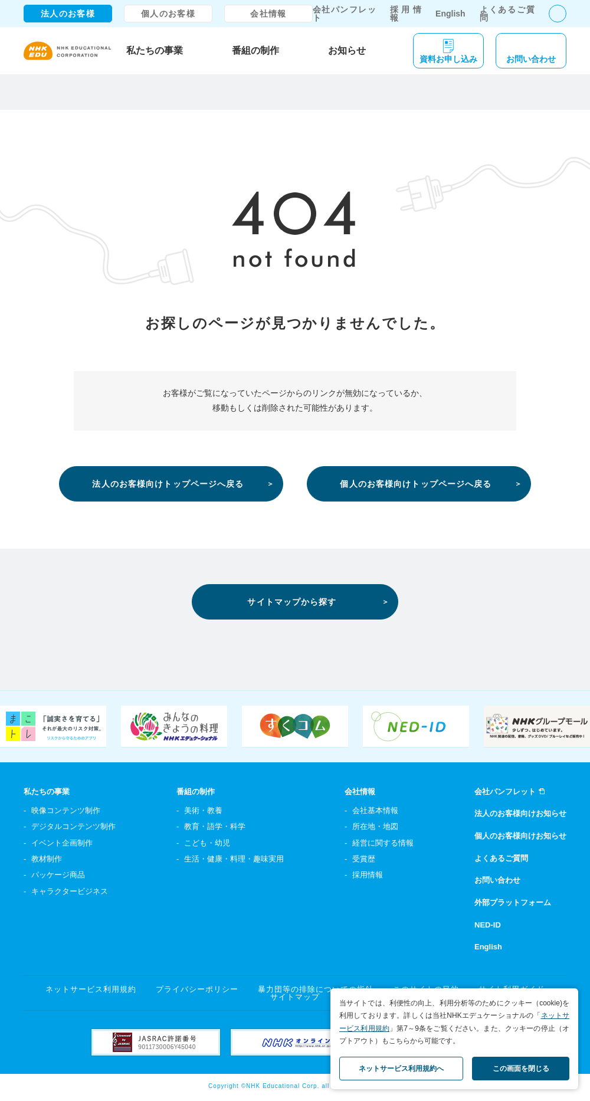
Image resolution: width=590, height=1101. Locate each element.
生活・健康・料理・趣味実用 (234, 858)
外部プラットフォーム (512, 902)
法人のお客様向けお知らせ (520, 813)
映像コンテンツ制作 (65, 810)
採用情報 (405, 13)
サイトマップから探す (291, 602)
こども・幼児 (207, 842)
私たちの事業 (154, 50)
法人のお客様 (68, 13)
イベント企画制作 (62, 842)
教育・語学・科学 (214, 826)
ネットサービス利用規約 (90, 989)
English (450, 13)
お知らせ (347, 50)
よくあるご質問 (507, 13)
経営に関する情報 (383, 842)
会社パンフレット (344, 13)
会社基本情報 (375, 810)
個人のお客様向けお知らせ (520, 835)
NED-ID (487, 924)
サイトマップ (295, 996)
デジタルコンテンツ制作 (73, 826)
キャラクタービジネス (69, 891)
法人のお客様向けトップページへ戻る (168, 484)
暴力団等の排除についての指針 (316, 989)
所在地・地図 (375, 826)
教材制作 (46, 858)
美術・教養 (203, 810)
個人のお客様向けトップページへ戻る (415, 484)
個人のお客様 (168, 13)
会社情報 (268, 13)
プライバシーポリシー (197, 989)
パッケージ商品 (58, 874)
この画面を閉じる (521, 1068)
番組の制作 (255, 50)
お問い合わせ (497, 880)
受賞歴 (363, 858)
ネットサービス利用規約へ (401, 1068)
